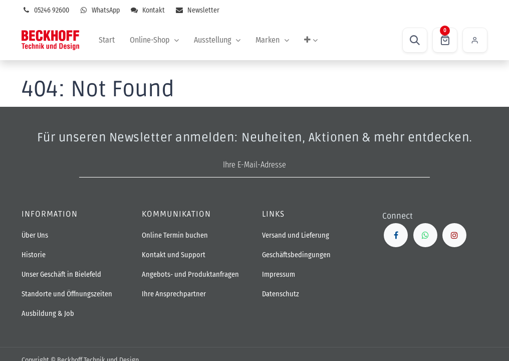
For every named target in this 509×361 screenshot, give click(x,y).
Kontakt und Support (173, 255)
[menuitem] (106, 40)
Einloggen (474, 40)
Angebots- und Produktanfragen (190, 274)
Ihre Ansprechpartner (174, 294)
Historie (34, 255)
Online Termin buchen (175, 235)
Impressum (278, 274)
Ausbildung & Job (48, 313)
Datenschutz (280, 294)
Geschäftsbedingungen (296, 255)
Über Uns (35, 235)
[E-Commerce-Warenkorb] (444, 40)
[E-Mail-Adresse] (254, 165)
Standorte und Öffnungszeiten (67, 294)
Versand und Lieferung (295, 235)
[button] (414, 40)
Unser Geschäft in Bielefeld (61, 274)
